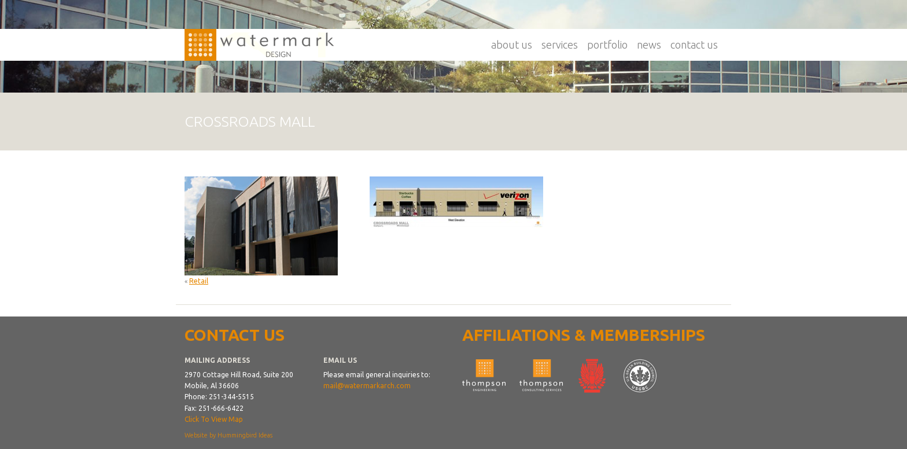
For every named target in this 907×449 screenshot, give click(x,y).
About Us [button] (511, 44)
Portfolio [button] (607, 44)
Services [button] (559, 44)
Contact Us (694, 44)
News (649, 44)
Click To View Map (214, 419)
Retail (198, 281)
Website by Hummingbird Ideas (228, 435)
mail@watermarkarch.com (367, 385)
